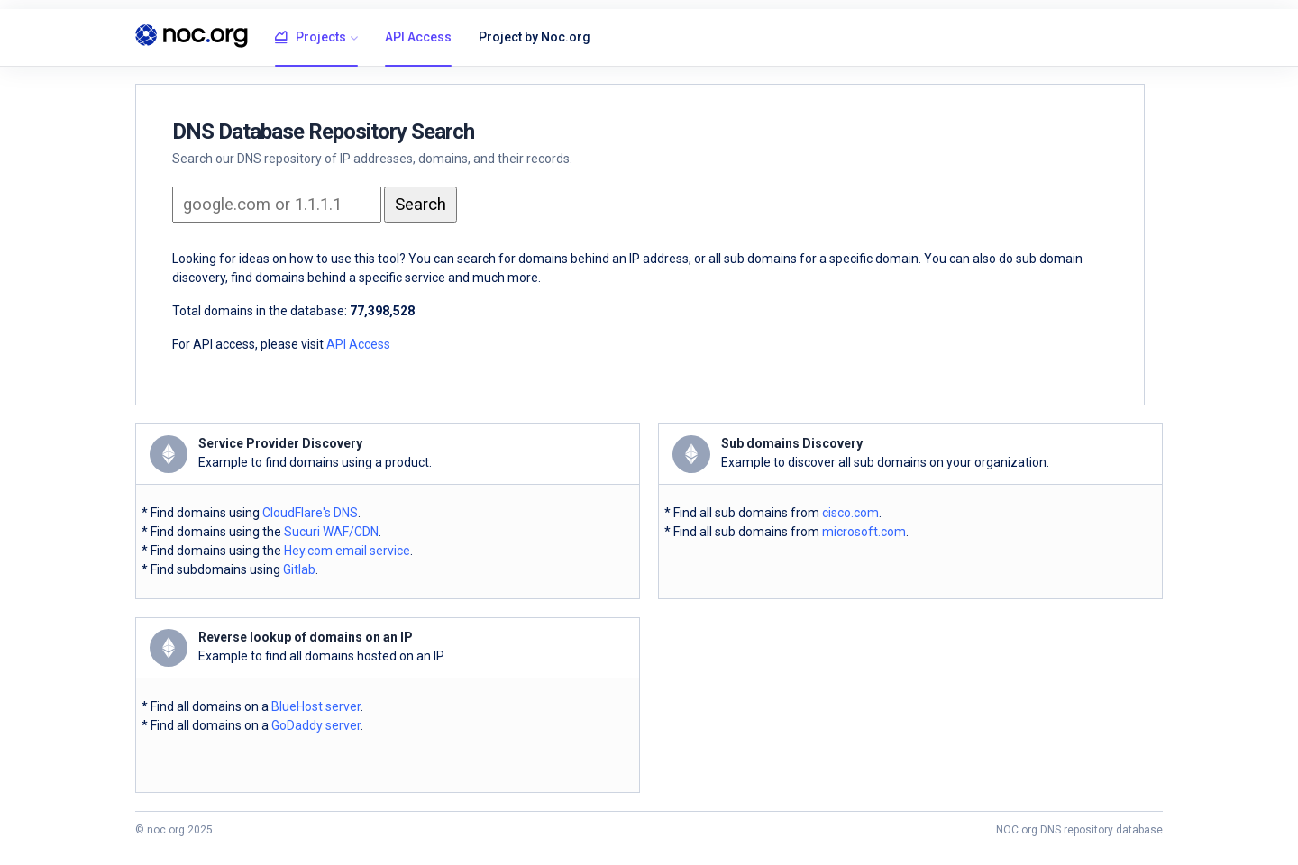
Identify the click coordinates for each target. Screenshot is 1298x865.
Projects (310, 38)
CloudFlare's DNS (310, 512)
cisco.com (850, 512)
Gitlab (299, 569)
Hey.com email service (347, 550)
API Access (418, 37)
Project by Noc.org (534, 37)
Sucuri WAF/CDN (331, 531)
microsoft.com (864, 531)
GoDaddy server (316, 725)
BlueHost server (316, 706)
